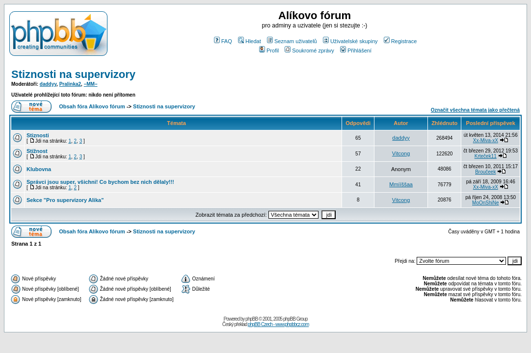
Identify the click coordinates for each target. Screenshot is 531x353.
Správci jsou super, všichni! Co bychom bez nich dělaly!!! (100, 182)
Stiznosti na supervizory (73, 74)
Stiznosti (38, 135)
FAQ (223, 41)
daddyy (48, 84)
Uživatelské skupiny (350, 41)
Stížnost (37, 151)
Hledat (249, 41)
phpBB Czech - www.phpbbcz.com (278, 324)
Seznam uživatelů (292, 41)
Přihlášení (356, 50)
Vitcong (401, 153)
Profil (269, 50)
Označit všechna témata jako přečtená (475, 110)
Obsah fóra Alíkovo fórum (92, 106)
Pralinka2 (70, 84)
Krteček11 (486, 156)
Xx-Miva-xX (485, 140)
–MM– (91, 84)
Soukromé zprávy (309, 50)
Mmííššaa (401, 184)
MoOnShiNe (485, 202)
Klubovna (39, 169)
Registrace (400, 41)
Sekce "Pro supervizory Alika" (65, 200)
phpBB (251, 319)
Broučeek (485, 172)
